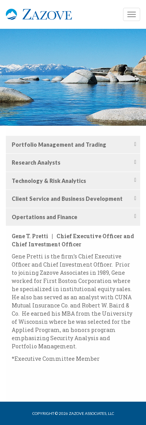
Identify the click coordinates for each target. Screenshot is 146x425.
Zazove (39, 18)
